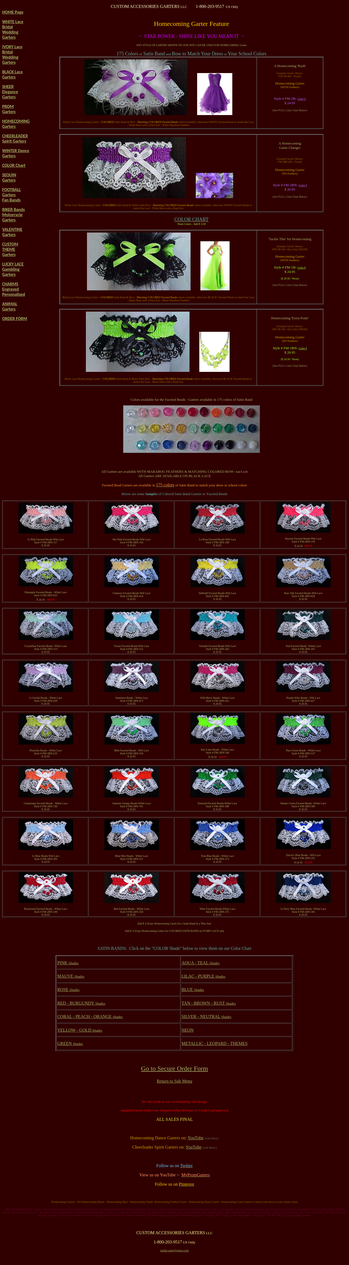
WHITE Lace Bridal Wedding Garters (12, 29)
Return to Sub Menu (174, 1081)
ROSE (68, 989)
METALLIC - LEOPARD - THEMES (215, 1043)
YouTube (195, 1138)
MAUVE (71, 976)
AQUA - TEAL (201, 962)
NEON (188, 1030)
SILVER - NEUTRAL (206, 1016)
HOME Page (12, 12)
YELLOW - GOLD (79, 1030)
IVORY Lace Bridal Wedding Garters (12, 54)
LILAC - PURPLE (203, 976)
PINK (68, 962)
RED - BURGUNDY (81, 1003)
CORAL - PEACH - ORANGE (90, 1016)
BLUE (193, 989)
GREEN (70, 1043)
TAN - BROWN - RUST (209, 1003)
